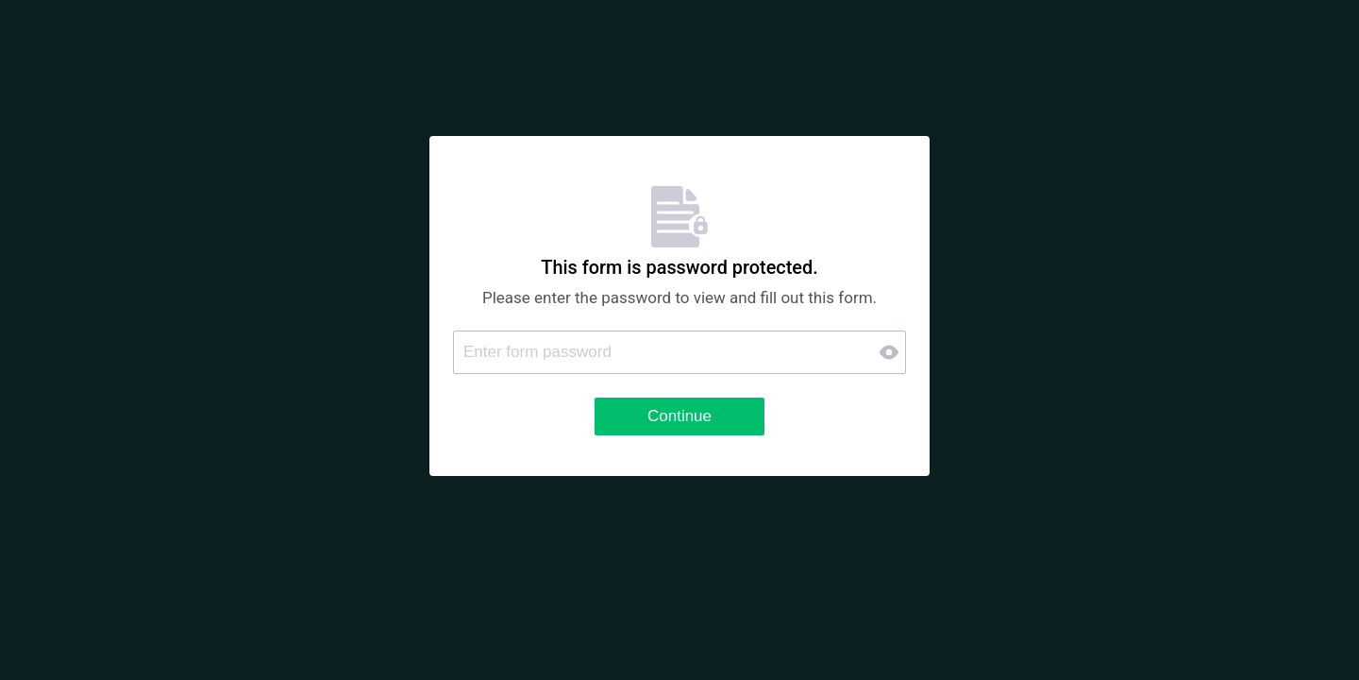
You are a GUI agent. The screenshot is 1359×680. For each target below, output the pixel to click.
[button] (891, 352)
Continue (679, 416)
